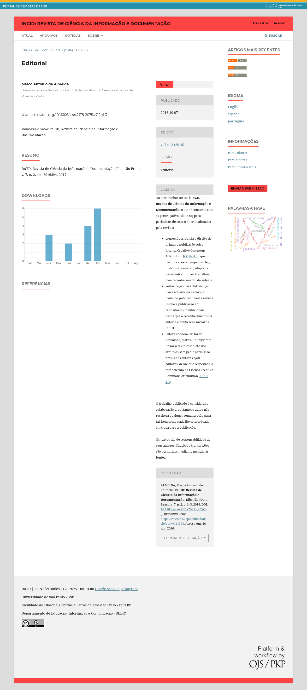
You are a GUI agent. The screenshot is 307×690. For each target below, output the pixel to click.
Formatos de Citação (183, 538)
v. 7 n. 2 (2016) (62, 50)
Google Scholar (107, 588)
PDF (166, 84)
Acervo (41, 50)
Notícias (73, 35)
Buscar (273, 35)
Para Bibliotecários (242, 167)
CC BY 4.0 (190, 256)
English (234, 106)
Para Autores (237, 160)
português (236, 121)
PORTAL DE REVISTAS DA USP (25, 6)
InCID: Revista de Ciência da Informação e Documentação (96, 23)
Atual (27, 35)
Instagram (129, 588)
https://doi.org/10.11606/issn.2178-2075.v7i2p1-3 (68, 115)
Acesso (279, 23)
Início (27, 50)
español (234, 114)
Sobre (94, 35)
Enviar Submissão (247, 188)
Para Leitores (238, 152)
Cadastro (260, 23)
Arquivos (49, 35)
